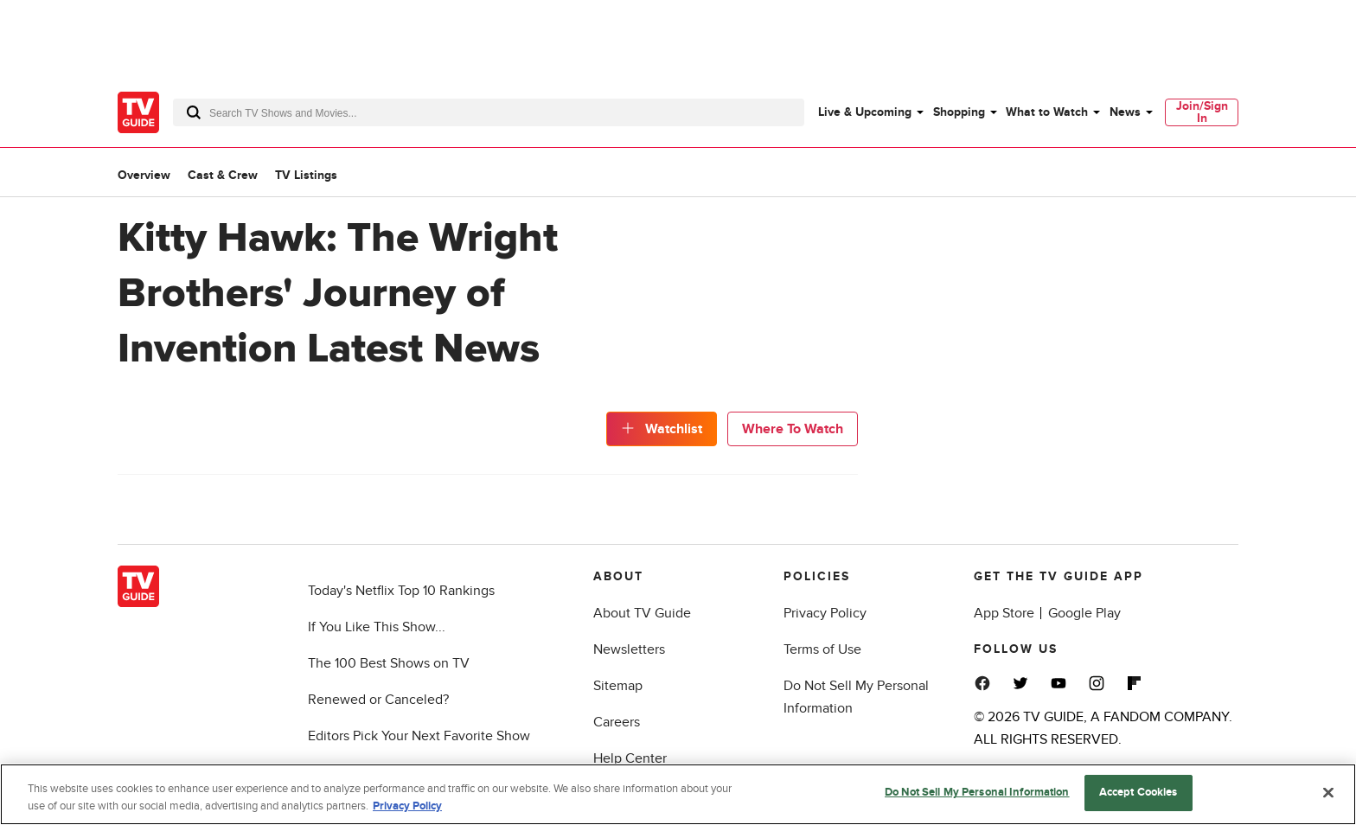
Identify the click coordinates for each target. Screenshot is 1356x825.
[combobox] (488, 112)
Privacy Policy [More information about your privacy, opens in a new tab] (407, 806)
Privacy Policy (825, 613)
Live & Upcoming (864, 112)
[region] (678, 794)
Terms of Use (822, 649)
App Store (1004, 613)
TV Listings (306, 175)
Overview (144, 175)
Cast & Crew (223, 175)
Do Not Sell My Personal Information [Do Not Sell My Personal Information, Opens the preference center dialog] (977, 792)
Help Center (630, 758)
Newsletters (629, 649)
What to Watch (1047, 112)
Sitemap (618, 685)
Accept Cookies (1138, 792)
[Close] (1328, 792)
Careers (616, 722)
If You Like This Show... (376, 627)
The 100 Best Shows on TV (389, 663)
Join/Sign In (1202, 112)
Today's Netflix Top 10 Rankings (401, 590)
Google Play (1084, 613)
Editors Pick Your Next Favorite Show (419, 736)
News (1125, 112)
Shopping (959, 112)
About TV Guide (642, 613)
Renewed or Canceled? (378, 699)
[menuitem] (870, 112)
